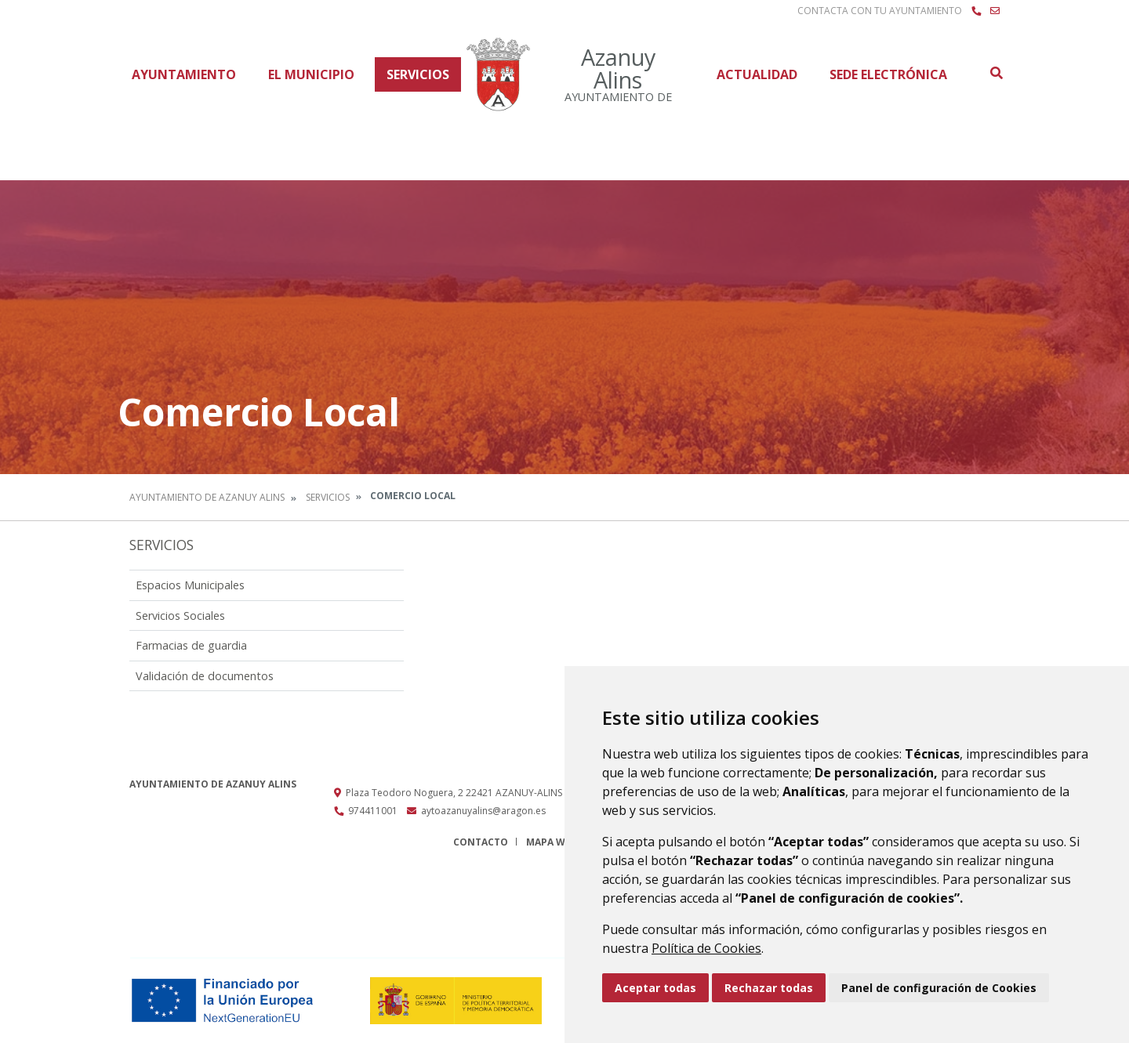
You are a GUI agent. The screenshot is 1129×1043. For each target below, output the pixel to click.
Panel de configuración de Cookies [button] (938, 987)
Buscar (995, 73)
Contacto (480, 842)
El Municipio (311, 74)
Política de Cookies (706, 948)
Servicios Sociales (180, 615)
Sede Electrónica (888, 74)
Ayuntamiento (184, 74)
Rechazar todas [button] (768, 987)
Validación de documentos (205, 675)
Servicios (418, 74)
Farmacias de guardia (191, 645)
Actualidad (757, 74)
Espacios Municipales (190, 585)
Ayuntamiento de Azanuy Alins (207, 497)
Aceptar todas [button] (655, 987)
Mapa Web (551, 842)
